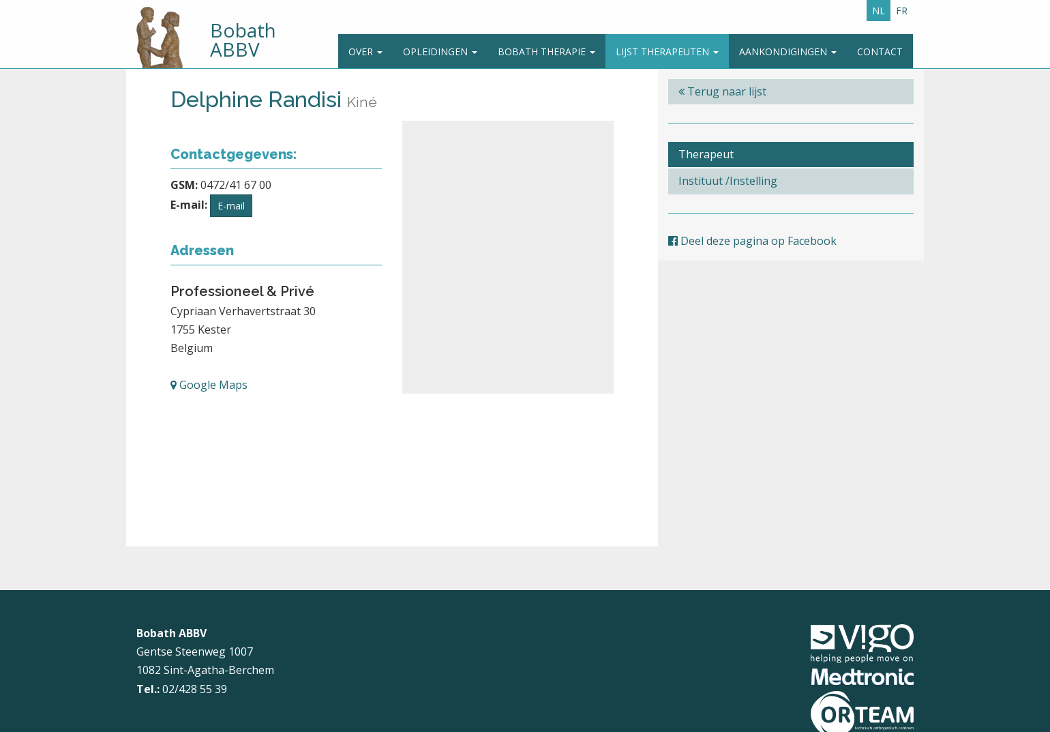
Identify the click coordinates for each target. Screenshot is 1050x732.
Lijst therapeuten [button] (667, 51)
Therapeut (706, 154)
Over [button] (365, 51)
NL (878, 10)
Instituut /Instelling (727, 180)
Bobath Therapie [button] (546, 51)
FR (901, 10)
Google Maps (208, 384)
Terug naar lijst (722, 91)
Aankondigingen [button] (788, 51)
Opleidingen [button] (440, 51)
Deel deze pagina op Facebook (752, 240)
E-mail (231, 205)
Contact (880, 51)
